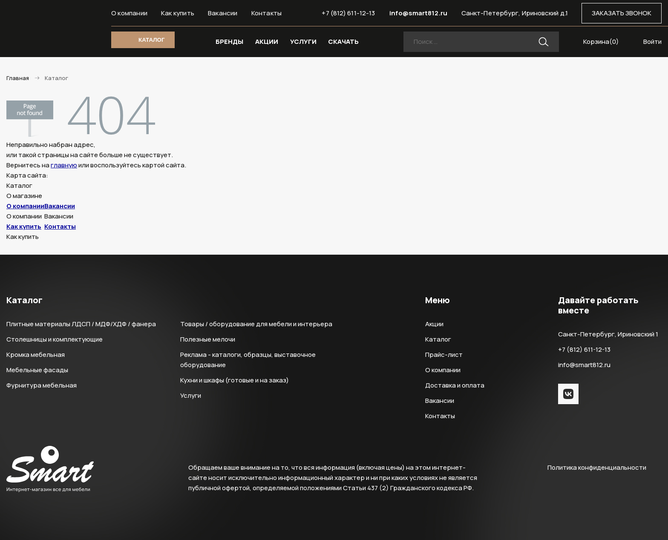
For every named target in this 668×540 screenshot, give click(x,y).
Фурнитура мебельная (41, 385)
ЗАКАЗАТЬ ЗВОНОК (621, 13)
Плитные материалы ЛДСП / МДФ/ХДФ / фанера (81, 323)
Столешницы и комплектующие (54, 339)
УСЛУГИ (303, 41)
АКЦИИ (266, 41)
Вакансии (223, 13)
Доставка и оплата (454, 385)
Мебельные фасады (37, 369)
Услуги (190, 395)
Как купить (177, 13)
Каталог (438, 339)
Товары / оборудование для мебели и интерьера (256, 323)
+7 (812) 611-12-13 (348, 13)
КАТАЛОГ (151, 40)
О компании (129, 13)
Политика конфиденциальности (596, 467)
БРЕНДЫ (229, 41)
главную (64, 165)
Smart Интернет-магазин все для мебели (50, 28)
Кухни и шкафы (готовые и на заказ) (234, 380)
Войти (652, 41)
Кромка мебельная (35, 354)
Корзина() (601, 41)
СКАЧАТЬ (343, 41)
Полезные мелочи (207, 339)
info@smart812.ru (418, 13)
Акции (434, 323)
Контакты (266, 13)
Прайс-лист (444, 354)
